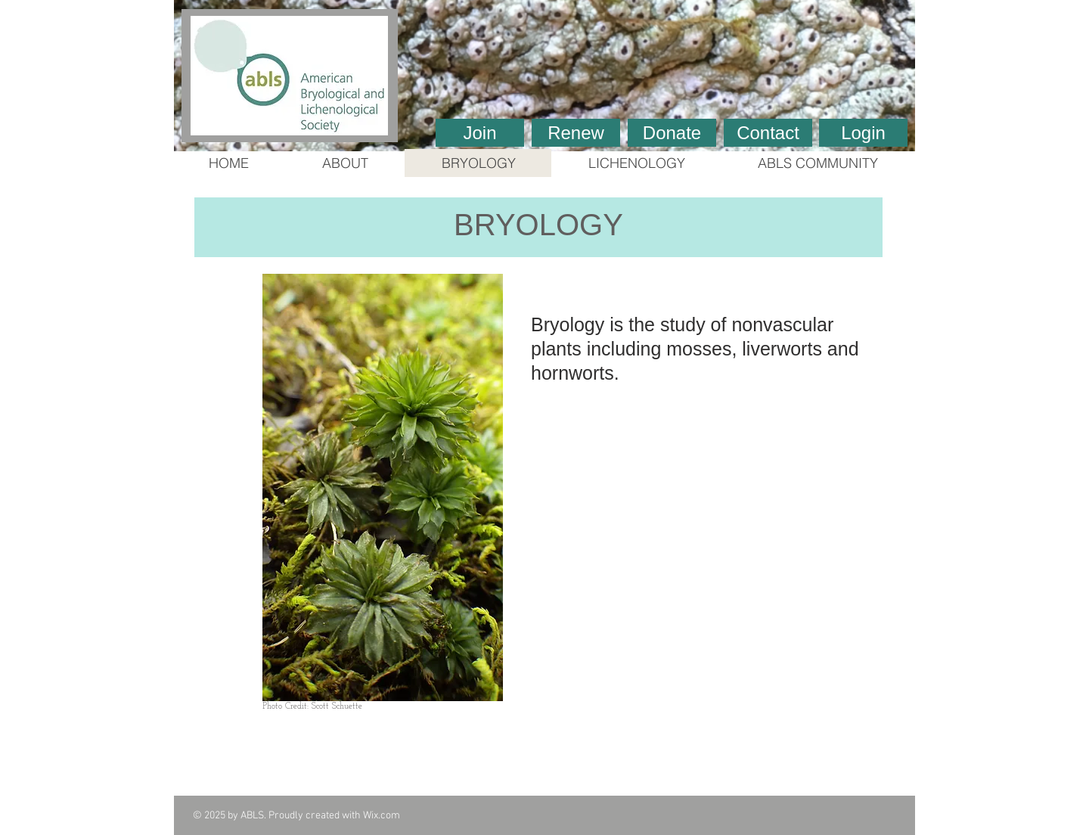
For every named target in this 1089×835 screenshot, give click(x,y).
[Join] (480, 133)
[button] (544, 75)
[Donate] (672, 133)
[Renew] (576, 133)
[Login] (863, 133)
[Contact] (768, 133)
